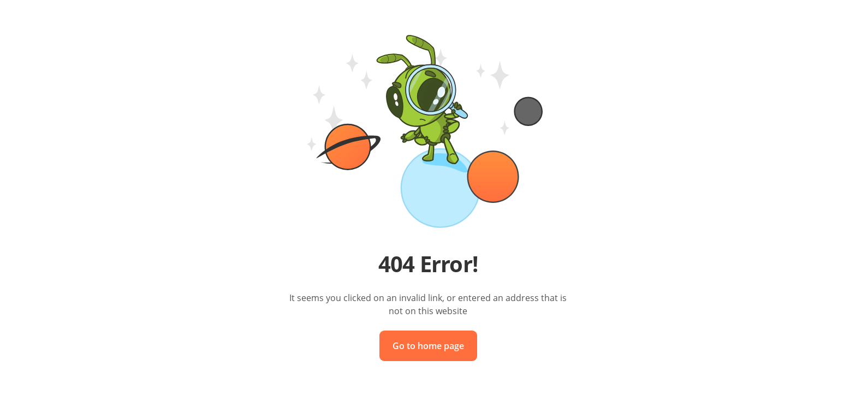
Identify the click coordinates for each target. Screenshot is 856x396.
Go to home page (428, 346)
